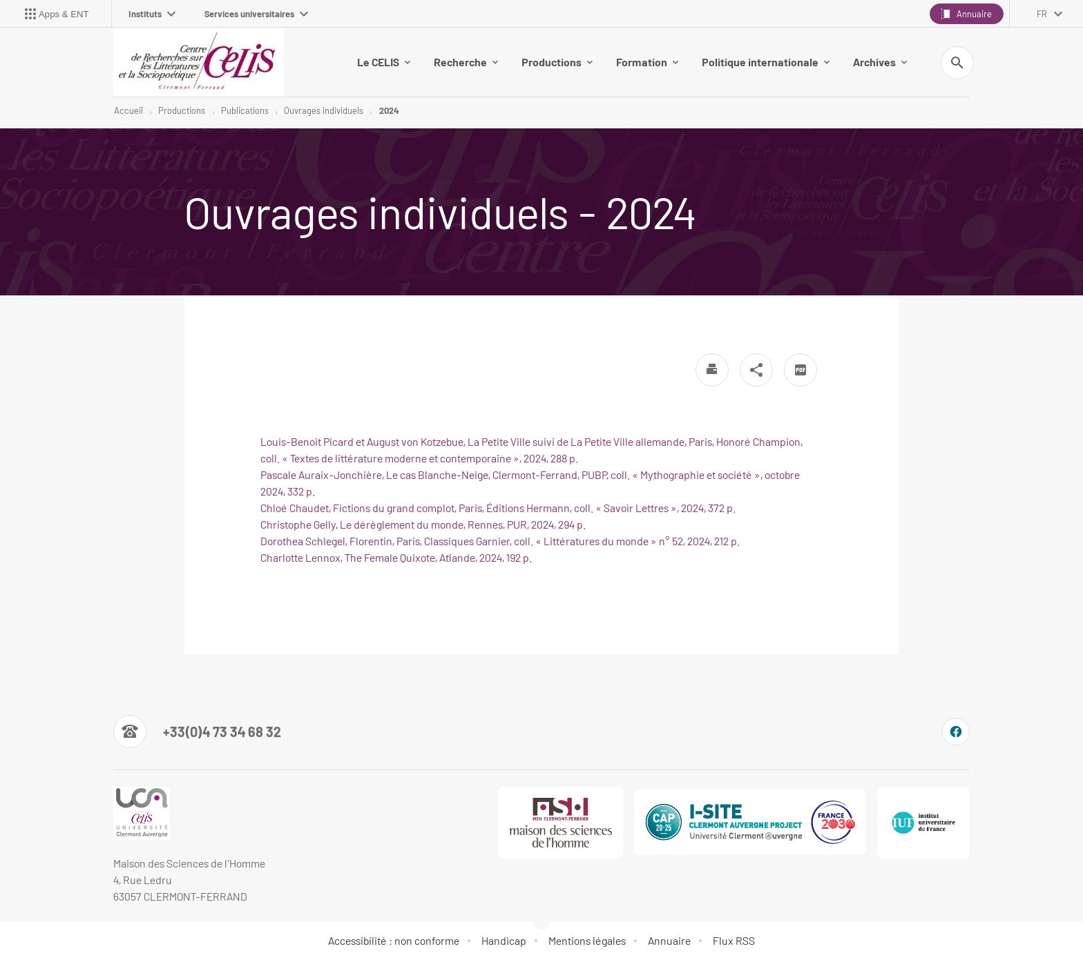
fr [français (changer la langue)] (1042, 13)
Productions (557, 61)
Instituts (151, 13)
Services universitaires (256, 13)
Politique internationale (766, 61)
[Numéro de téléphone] (197, 731)
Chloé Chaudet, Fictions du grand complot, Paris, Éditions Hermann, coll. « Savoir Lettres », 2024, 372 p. (498, 507)
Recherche (466, 61)
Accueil (128, 110)
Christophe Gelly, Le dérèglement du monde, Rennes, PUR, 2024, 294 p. (423, 524)
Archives (880, 61)
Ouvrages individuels (323, 110)
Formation (647, 61)
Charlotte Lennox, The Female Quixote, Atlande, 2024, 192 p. (396, 557)
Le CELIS (383, 61)
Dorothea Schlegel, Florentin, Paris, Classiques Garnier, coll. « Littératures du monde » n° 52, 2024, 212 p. (500, 540)
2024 (389, 110)
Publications (245, 110)
